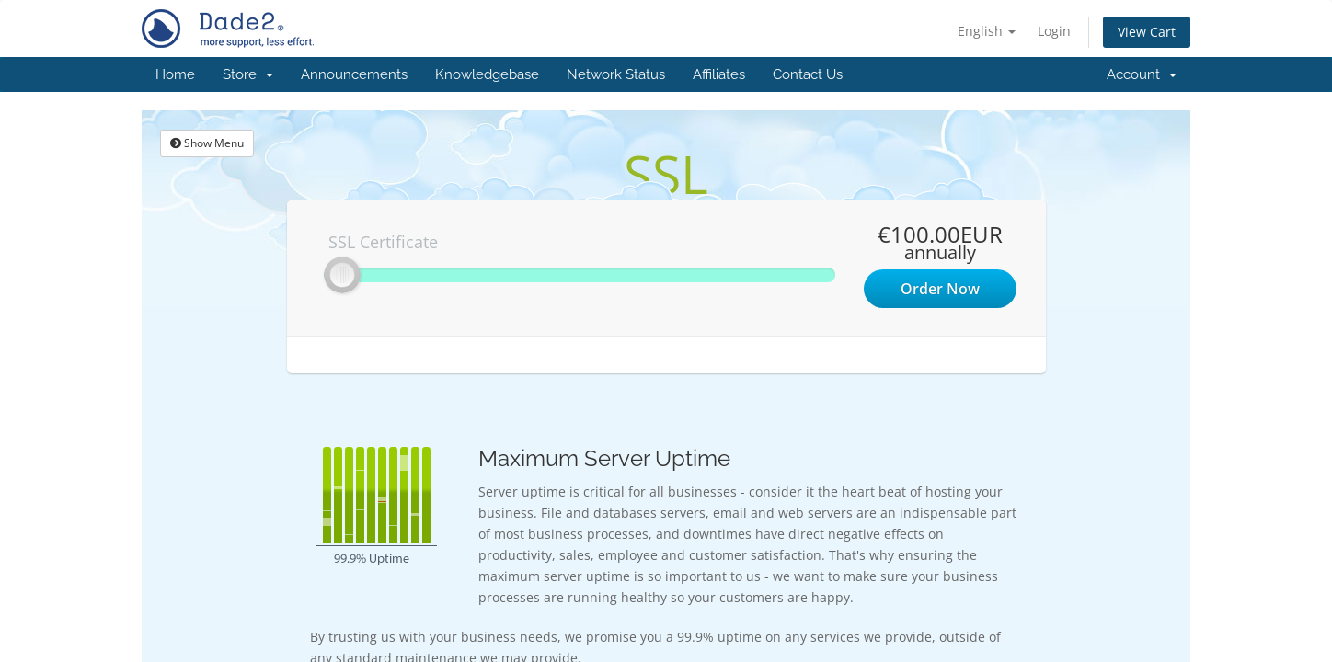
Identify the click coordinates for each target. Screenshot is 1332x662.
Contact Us (808, 74)
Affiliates (719, 74)
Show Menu (207, 143)
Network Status (616, 74)
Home (175, 74)
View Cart (1147, 31)
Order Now (940, 289)
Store (248, 74)
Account (1142, 74)
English (987, 31)
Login (1054, 31)
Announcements (354, 74)
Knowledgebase (487, 74)
